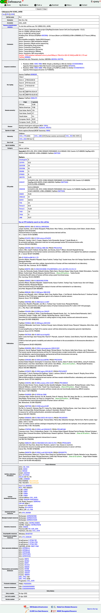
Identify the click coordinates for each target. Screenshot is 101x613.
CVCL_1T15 (22, 136)
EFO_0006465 (27, 537)
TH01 (21, 211)
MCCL (21, 488)
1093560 (27, 571)
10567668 (28, 302)
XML (7, 14)
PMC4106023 (64, 383)
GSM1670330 (26, 556)
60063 (25, 469)
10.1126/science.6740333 (42, 238)
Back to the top (92, 609)
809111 (27, 563)
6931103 (27, 227)
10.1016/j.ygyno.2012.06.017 (44, 371)
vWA (20, 217)
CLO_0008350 (27, 486)
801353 (27, 561)
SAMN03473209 (32, 520)
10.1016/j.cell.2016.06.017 (43, 429)
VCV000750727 (79, 68)
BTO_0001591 (26, 513)
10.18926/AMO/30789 (41, 281)
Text (3, 14)
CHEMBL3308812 (34, 523)
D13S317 (21, 182)
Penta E (21, 209)
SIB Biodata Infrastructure (39, 607)
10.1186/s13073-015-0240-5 (44, 418)
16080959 (28, 348)
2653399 (44, 35)
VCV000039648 (77, 64)
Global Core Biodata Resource (67, 607)
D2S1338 (22, 165)
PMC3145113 (58, 360)
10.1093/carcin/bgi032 (42, 334)
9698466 (28, 292)
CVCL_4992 (38, 136)
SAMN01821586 (32, 516)
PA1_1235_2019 (33, 529)
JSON (12, 14)
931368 (27, 569)
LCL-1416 (30, 509)
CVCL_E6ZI (23, 139)
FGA (20, 203)
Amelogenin (23, 160)
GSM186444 (26, 548)
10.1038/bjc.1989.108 (41, 248)
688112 (27, 559)
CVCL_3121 (69, 136)
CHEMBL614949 (36, 525)
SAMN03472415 (32, 518)
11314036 (28, 311)
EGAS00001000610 (28, 586)
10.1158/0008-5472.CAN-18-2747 (45, 443)
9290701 (27, 269)
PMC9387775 (62, 452)
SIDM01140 (36, 501)
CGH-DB (21, 503)
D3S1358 (22, 168)
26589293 (33, 74)
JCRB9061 (26, 479)
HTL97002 (26, 475)
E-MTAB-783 (33, 540)
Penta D (21, 206)
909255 (30, 505)
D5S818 (21, 171)
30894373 (34, 98)
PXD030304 (27, 584)
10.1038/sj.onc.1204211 (41, 311)
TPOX (21, 214)
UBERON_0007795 (57, 59)
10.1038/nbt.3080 (40, 394)
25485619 (28, 394)
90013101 (27, 473)
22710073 (28, 371)
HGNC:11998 (38, 68)
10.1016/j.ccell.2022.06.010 (43, 452)
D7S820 (21, 174)
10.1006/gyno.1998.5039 (42, 292)
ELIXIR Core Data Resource (39, 611)
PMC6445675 (66, 443)
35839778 (28, 452)
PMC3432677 (62, 371)
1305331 (27, 573)
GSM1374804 (26, 554)
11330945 (28, 323)
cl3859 (25, 496)
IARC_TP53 (22, 577)
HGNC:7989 (38, 64)
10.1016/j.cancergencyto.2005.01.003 (47, 348)
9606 (48, 130)
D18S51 (21, 194)
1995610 (27, 575)
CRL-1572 (26, 467)
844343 (27, 565)
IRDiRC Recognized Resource (67, 611)
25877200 (57, 153)
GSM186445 (26, 550)
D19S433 (22, 197)
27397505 (28, 429)
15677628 (28, 334)
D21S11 (21, 200)
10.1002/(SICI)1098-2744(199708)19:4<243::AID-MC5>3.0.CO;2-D (55, 269)
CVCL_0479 (33, 497)
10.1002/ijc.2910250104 (41, 227)
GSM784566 (26, 552)
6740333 (71, 66)
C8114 (45, 126)
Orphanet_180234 (45, 127)
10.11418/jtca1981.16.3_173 (30, 257)
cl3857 (25, 492)
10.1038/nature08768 (42, 360)
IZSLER (21, 477)
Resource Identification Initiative (10, 26)
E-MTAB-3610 (33, 544)
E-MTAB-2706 (33, 542)
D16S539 (22, 189)
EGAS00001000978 (28, 588)
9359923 (27, 57)
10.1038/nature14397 (42, 406)
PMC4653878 (63, 418)
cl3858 (25, 493)
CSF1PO (21, 162)
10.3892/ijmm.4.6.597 (42, 302)
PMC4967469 (61, 429)
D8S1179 (22, 177)
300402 (24, 471)
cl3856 (25, 490)
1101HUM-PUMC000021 (31, 499)
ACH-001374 (29, 507)
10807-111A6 (35, 546)
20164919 (28, 360)
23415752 (28, 383)
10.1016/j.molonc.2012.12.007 (44, 383)
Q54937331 (28, 534)
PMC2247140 (58, 248)
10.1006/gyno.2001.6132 (42, 323)
